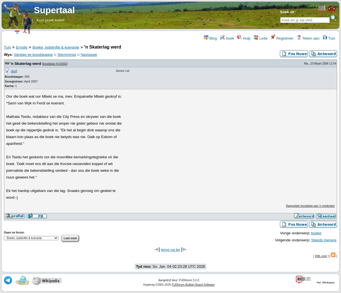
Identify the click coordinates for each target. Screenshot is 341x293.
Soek (227, 38)
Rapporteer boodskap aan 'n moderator (310, 205)
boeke (316, 233)
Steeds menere (324, 240)
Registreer (282, 38)
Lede (261, 38)
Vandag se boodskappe (33, 54)
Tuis (329, 38)
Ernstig (21, 47)
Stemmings (66, 54)
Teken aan (308, 38)
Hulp (243, 38)
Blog (210, 38)
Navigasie (89, 54)
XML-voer (321, 256)
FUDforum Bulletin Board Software (193, 284)
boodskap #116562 (55, 63)
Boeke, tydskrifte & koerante (56, 47)
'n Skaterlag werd (25, 63)
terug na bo (170, 250)
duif (14, 71)
